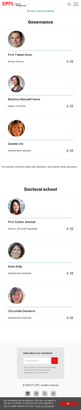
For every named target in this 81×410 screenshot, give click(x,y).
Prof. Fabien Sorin (20, 54)
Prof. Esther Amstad (22, 222)
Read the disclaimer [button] (44, 406)
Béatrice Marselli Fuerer (24, 99)
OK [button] (68, 403)
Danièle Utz (15, 143)
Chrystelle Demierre (21, 311)
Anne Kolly (15, 266)
